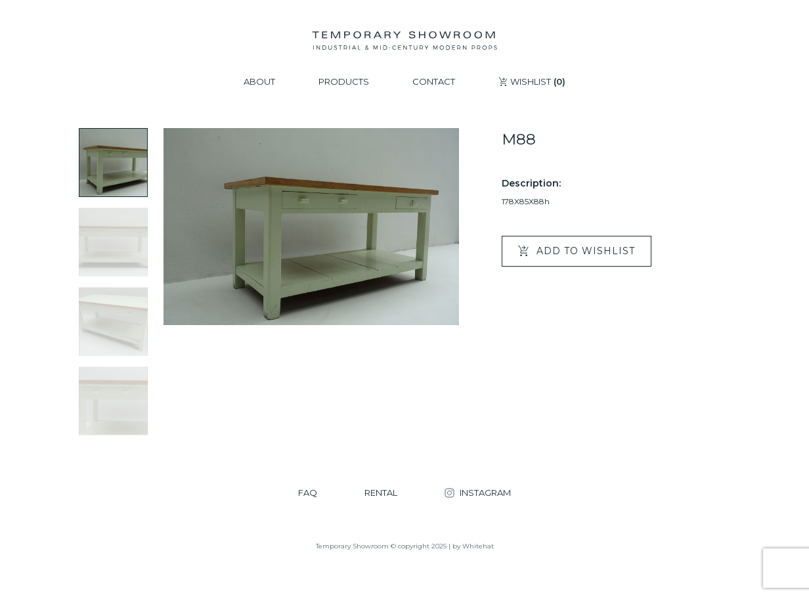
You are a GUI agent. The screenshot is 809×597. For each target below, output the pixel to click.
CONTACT (433, 81)
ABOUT (259, 81)
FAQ (307, 493)
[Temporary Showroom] (404, 40)
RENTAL (380, 493)
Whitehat (478, 546)
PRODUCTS (343, 81)
